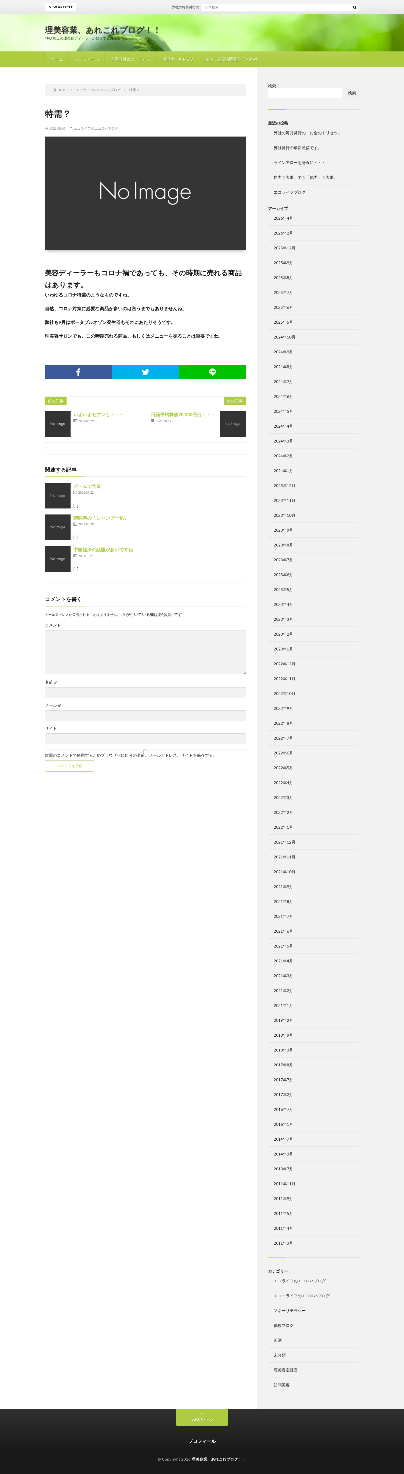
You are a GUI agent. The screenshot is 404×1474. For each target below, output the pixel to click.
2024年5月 (283, 411)
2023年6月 (283, 574)
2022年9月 (283, 708)
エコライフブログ (290, 192)
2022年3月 (283, 797)
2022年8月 (283, 723)
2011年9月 (283, 1198)
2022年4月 (283, 782)
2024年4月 (283, 426)
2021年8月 (283, 901)
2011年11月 (284, 1183)
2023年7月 (283, 559)
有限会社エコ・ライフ (131, 59)
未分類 (280, 1355)
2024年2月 (283, 455)
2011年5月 (283, 1213)
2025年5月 (283, 322)
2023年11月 (284, 500)
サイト (51, 728)
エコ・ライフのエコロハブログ (302, 1295)
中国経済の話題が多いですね (103, 549)
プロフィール (87, 59)
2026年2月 (283, 233)
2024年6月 (283, 396)
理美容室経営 (286, 1369)
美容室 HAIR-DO (178, 59)
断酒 (278, 1340)
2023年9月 (283, 530)
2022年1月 (283, 827)
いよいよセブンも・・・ (98, 414)
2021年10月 (284, 871)
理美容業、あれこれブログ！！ (103, 30)
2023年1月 (283, 648)
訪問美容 (282, 1384)
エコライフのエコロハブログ (96, 128)
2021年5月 (283, 946)
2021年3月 (283, 975)
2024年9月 (283, 351)
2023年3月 (283, 619)
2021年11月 (284, 856)
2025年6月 (283, 307)
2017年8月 (283, 1064)
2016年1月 (283, 1124)
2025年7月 (283, 292)
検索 (272, 85)
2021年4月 (283, 960)
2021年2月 (283, 990)
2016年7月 (283, 1109)
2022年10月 (284, 693)
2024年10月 (284, 337)
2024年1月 (283, 470)
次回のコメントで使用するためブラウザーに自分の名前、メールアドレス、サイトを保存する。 (131, 755)
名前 (51, 682)
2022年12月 (284, 663)
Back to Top (202, 1419)
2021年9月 (283, 886)
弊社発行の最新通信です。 (298, 147)
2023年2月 (283, 634)
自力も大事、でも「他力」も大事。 (306, 177)
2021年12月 (284, 842)
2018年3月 (283, 1050)
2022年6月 (283, 752)
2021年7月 (283, 916)
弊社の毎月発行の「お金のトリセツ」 (206, 7)
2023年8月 (283, 544)
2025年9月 (283, 262)
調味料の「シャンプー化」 (100, 517)
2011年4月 (283, 1228)
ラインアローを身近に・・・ (300, 162)
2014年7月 (283, 1139)
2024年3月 (283, 440)
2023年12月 (284, 485)
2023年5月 (283, 589)
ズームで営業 (87, 486)
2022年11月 (284, 678)
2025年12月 (284, 247)
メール (53, 705)
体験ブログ (284, 1325)
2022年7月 (283, 738)
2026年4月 (283, 218)
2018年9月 (283, 1035)
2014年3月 (283, 1153)
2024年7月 (283, 381)
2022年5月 (283, 767)
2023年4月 (283, 604)
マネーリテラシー (290, 1310)
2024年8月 (283, 366)
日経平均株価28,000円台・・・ (183, 414)
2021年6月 (283, 931)
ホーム (57, 59)
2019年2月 (283, 1020)
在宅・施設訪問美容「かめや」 (233, 59)
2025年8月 (283, 277)
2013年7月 (283, 1168)
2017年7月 (283, 1079)
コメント (53, 625)
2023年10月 (284, 515)
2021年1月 (283, 1005)
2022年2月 (283, 812)
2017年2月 (283, 1094)
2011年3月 (283, 1243)
